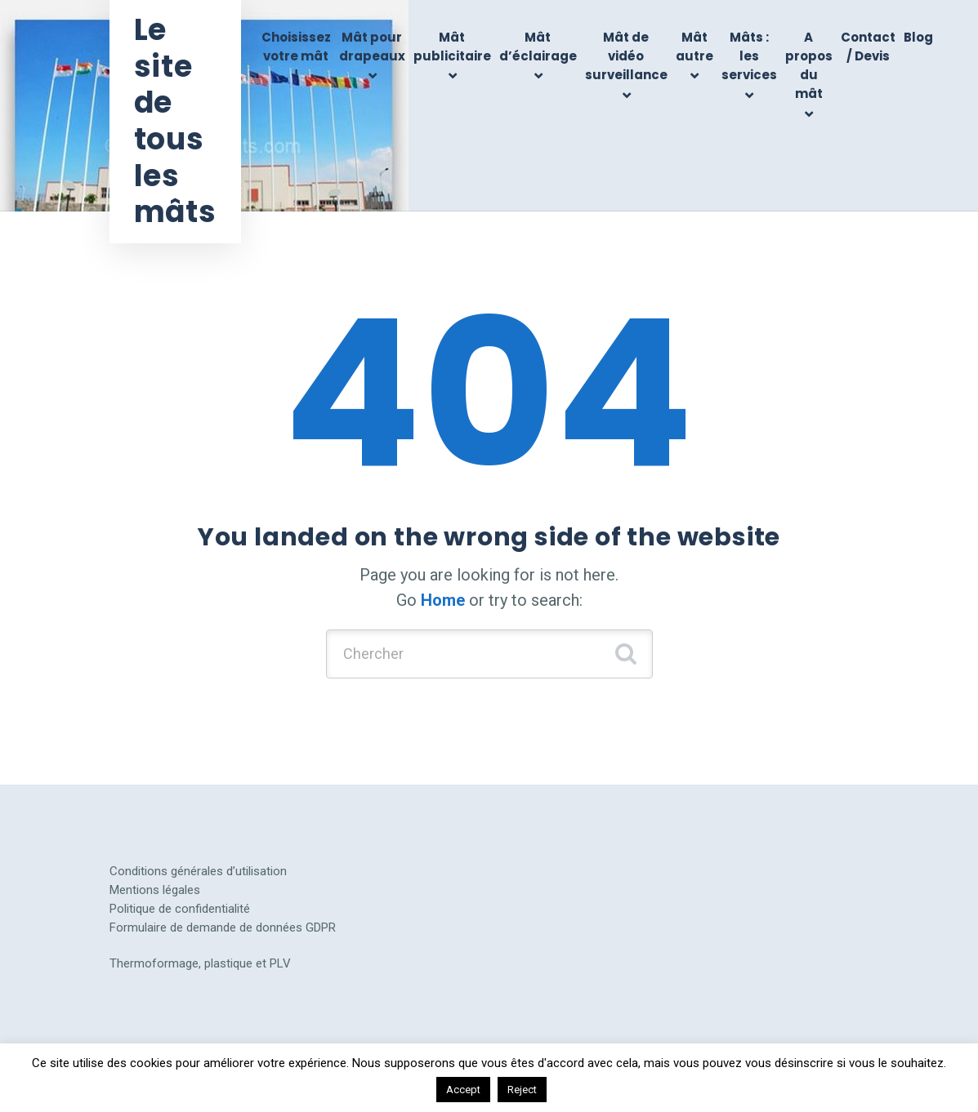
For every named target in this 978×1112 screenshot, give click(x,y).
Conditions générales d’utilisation (198, 871)
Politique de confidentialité (179, 908)
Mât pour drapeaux (372, 46)
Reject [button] (522, 1089)
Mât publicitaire (452, 46)
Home (443, 600)
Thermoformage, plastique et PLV (200, 963)
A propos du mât (809, 66)
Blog (918, 37)
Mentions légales (154, 890)
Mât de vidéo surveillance (626, 56)
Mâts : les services (749, 56)
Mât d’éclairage (538, 46)
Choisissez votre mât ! (296, 56)
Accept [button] (463, 1089)
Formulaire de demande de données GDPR (222, 927)
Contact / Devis (868, 46)
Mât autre (694, 46)
